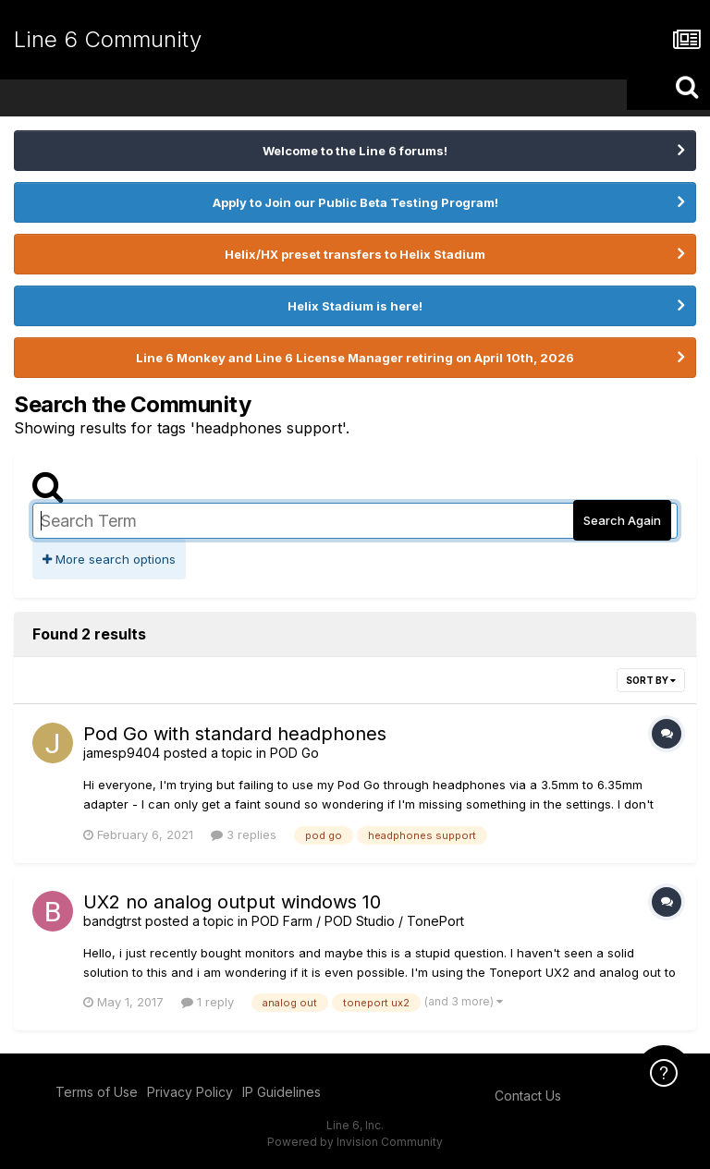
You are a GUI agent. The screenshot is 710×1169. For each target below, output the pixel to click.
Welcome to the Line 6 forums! (355, 150)
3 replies (243, 834)
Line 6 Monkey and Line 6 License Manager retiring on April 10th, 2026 (355, 357)
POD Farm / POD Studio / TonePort (357, 921)
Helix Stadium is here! (355, 305)
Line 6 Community (108, 39)
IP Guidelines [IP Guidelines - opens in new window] (281, 1092)
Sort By (651, 680)
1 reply (207, 1001)
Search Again (622, 520)
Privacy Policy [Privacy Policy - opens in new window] (190, 1092)
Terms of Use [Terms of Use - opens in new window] (96, 1092)
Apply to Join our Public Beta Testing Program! (355, 202)
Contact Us (528, 1095)
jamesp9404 (121, 753)
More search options (109, 559)
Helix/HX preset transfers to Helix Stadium (355, 254)
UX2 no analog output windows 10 (232, 902)
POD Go (294, 753)
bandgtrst (112, 921)
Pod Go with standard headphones (234, 734)
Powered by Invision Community (355, 1142)
